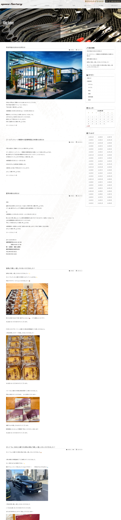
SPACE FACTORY (11, 4)
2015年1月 (91, 203)
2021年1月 (100, 176)
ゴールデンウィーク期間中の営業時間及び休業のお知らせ (25, 140)
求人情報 (101, 5)
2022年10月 (100, 155)
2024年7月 (109, 137)
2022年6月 (109, 158)
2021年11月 (91, 167)
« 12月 (88, 126)
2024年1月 (100, 140)
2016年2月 (100, 200)
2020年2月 (91, 188)
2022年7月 (100, 158)
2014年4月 (109, 203)
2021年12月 (109, 164)
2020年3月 (109, 185)
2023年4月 (100, 149)
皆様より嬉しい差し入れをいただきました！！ (20, 268)
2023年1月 (100, 152)
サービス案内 (34, 5)
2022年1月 (100, 164)
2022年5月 (91, 161)
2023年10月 (100, 143)
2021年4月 (100, 173)
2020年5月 (91, 185)
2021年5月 (91, 173)
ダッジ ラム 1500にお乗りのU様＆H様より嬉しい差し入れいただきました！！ (30, 447)
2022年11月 (91, 155)
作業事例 (47, 5)
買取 (74, 5)
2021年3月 (109, 173)
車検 (73, 449)
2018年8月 (100, 194)
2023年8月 (91, 146)
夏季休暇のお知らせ (12, 193)
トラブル (90, 87)
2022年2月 (91, 164)
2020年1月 (100, 188)
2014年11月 (100, 203)
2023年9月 (109, 143)
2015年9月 (109, 200)
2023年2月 (91, 152)
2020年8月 (91, 182)
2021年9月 (109, 167)
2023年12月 (109, 140)
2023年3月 (109, 149)
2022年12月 (109, 152)
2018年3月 (91, 197)
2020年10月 (100, 179)
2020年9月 (109, 179)
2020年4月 (100, 185)
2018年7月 (109, 194)
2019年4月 (109, 191)
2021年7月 (100, 170)
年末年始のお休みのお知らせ (15, 47)
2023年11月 (91, 143)
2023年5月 (91, 149)
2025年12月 (91, 137)
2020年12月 (109, 176)
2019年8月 (100, 191)
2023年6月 (109, 146)
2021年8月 (91, 170)
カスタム (90, 84)
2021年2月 (91, 176)
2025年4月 (100, 137)
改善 (89, 93)
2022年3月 (109, 161)
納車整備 (90, 97)
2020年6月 (109, 182)
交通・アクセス (87, 5)
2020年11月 (91, 179)
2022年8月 (91, 158)
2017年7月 (100, 197)
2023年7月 (100, 146)
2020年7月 (100, 182)
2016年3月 (91, 200)
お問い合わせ (106, 1)
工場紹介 (60, 5)
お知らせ (72, 49)
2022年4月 (100, 161)
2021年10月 (100, 167)
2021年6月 (109, 170)
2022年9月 (109, 155)
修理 (89, 90)
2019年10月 (91, 191)
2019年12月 (109, 188)
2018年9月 (91, 194)
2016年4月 (109, 197)
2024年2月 (91, 140)
